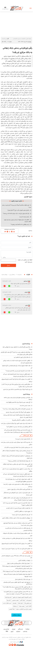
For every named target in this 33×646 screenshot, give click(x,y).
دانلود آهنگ (20, 603)
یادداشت (25, 631)
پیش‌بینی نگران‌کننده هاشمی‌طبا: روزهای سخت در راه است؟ (16, 409)
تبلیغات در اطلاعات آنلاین (24, 560)
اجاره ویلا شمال (8, 597)
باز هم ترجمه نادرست (24, 217)
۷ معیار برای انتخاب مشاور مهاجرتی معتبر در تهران (18, 563)
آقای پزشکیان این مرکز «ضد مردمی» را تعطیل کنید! (18, 427)
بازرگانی (27, 552)
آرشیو (12, 631)
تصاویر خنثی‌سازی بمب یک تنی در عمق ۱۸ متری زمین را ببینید (16, 549)
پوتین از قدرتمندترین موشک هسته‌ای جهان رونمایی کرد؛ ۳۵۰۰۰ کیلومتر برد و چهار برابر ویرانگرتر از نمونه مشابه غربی (18, 431)
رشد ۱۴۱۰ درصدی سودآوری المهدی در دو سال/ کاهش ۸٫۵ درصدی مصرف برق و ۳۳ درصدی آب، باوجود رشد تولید (18, 593)
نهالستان (14, 603)
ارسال (8, 265)
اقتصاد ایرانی (28, 606)
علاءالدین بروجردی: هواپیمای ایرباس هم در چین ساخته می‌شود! (18, 398)
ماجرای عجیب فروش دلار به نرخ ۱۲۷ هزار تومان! (18, 210)
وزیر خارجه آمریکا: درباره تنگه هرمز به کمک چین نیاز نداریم (16, 389)
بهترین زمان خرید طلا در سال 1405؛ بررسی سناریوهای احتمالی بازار (17, 556)
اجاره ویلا (9, 600)
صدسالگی (20, 629)
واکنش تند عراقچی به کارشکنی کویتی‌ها (21, 420)
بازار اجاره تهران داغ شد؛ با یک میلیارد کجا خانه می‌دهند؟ (16, 213)
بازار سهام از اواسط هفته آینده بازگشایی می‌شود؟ (19, 461)
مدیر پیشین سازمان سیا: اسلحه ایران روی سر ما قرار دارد (17, 447)
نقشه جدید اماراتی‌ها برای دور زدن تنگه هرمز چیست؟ (18, 371)
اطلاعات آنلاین (16, 8)
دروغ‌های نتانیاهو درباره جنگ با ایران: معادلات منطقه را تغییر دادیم (17, 519)
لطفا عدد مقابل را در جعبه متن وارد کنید (25, 261)
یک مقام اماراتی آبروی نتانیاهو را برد (22, 357)
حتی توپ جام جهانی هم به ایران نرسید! (21, 515)
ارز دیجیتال (15, 606)
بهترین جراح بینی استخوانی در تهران (23, 609)
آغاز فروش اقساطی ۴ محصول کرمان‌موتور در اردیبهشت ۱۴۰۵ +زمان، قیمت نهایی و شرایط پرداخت (17, 567)
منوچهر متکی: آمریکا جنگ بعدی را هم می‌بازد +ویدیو (18, 412)
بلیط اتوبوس (12, 609)
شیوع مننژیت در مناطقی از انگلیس (22, 511)
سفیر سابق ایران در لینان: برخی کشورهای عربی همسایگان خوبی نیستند (18, 494)
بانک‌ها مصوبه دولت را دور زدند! (22, 439)
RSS (7, 631)
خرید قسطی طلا (28, 603)
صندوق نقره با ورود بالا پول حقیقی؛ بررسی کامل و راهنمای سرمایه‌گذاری (18, 583)
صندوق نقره (28, 600)
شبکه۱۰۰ (27, 629)
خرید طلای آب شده (7, 603)
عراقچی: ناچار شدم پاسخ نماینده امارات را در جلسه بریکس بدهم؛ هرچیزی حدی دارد (17, 362)
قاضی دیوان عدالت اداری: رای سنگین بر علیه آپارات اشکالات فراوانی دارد (17, 465)
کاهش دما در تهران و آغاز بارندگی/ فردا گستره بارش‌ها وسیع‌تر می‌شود (17, 380)
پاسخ (18, 286)
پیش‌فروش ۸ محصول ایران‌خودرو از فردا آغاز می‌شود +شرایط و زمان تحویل (17, 457)
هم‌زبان (13, 629)
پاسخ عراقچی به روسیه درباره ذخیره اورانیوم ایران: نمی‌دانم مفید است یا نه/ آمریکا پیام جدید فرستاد (17, 375)
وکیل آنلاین (22, 600)
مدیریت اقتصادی (17, 38)
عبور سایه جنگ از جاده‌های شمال (22, 579)
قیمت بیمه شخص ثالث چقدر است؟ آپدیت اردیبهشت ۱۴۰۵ (16, 571)
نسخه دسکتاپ (16, 615)
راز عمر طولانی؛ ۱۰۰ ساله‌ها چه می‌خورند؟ (20, 224)
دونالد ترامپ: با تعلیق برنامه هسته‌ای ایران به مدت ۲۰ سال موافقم (17, 470)
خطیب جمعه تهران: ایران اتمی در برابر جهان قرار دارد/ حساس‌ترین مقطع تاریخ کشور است (18, 480)
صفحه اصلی (28, 38)
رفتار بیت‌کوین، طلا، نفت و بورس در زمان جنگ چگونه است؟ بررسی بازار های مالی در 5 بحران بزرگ (17, 588)
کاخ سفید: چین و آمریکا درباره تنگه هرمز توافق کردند (18, 402)
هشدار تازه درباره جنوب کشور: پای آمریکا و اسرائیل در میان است (15, 423)
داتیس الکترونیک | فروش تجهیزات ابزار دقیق (22, 597)
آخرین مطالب (26, 435)
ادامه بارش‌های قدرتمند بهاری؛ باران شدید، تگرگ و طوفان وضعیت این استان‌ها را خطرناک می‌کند (17, 499)
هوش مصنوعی (15, 600)
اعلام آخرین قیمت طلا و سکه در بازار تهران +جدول (18, 489)
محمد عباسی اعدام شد (25, 406)
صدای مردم (6, 629)
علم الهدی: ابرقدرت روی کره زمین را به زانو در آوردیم (18, 508)
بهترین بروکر (21, 606)
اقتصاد (23, 38)
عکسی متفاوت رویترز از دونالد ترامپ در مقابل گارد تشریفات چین (17, 534)
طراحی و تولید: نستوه (16, 642)
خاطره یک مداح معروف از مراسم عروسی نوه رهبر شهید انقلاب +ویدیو (17, 220)
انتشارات (18, 631)
